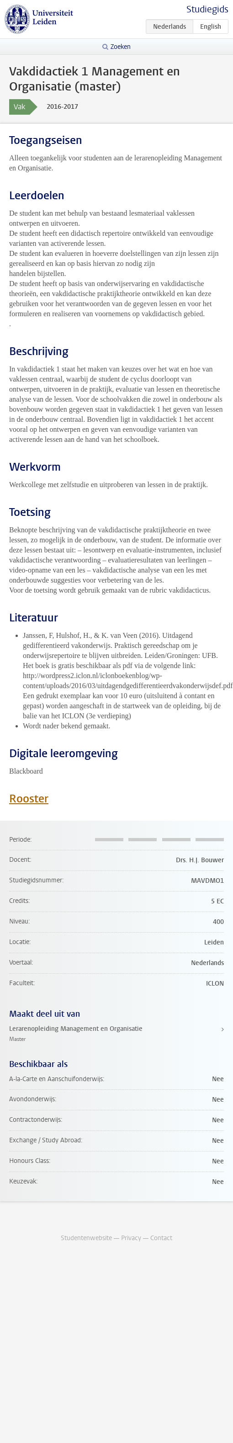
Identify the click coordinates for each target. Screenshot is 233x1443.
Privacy (131, 1238)
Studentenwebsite (86, 1238)
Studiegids (207, 9)
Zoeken (121, 46)
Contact (161, 1238)
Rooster (28, 798)
